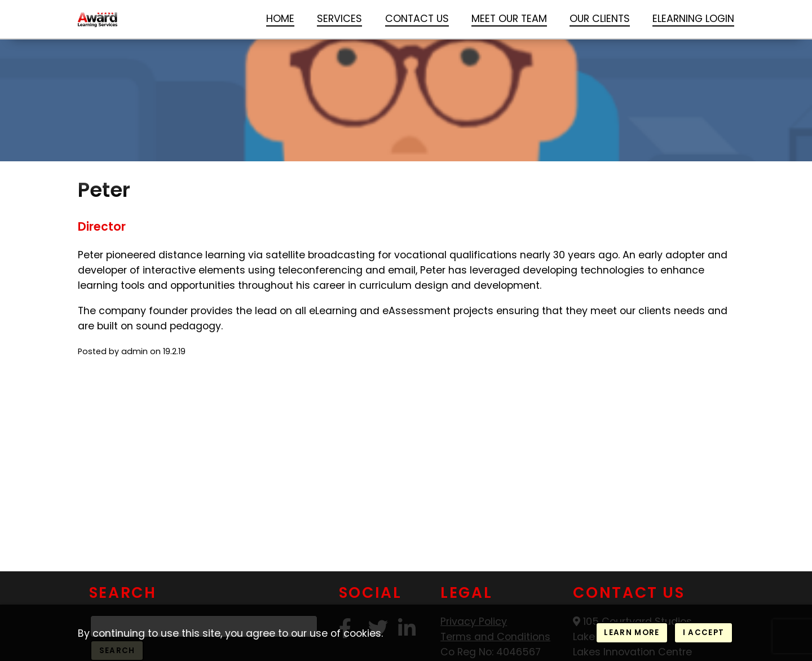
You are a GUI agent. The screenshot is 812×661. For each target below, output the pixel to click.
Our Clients (600, 18)
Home (280, 18)
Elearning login (693, 18)
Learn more (631, 632)
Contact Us (417, 18)
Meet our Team (509, 18)
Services (339, 18)
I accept (704, 632)
